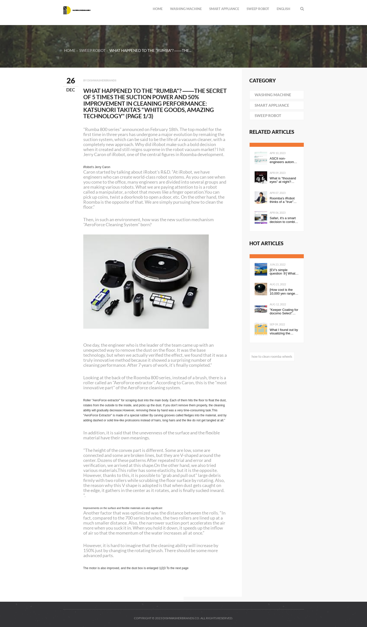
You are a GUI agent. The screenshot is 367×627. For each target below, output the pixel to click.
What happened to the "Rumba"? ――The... (150, 50)
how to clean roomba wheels (272, 356)
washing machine (186, 9)
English (283, 9)
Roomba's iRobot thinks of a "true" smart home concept (282, 200)
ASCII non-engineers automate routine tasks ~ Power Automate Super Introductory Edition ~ (284, 160)
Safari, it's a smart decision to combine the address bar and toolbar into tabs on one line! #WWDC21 (284, 220)
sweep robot (258, 9)
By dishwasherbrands (99, 80)
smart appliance (224, 9)
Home (158, 9)
